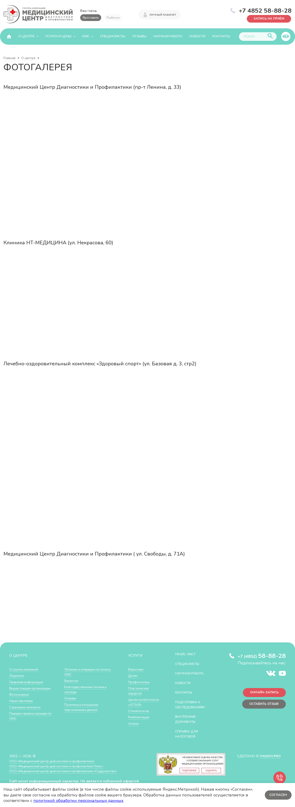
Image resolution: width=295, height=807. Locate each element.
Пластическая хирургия (139, 690)
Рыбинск (113, 17)
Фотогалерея (20, 694)
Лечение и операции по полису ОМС (83, 672)
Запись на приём (267, 18)
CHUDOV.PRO (269, 755)
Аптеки (134, 727)
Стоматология (139, 715)
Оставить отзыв (262, 705)
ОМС (85, 36)
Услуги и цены (58, 36)
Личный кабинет (162, 14)
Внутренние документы (187, 719)
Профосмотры (140, 681)
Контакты (221, 36)
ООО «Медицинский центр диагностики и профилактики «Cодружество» (68, 770)
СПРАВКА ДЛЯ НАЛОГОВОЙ (188, 733)
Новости (197, 36)
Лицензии (17, 675)
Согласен (277, 795)
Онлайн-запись (262, 693)
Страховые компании (26, 706)
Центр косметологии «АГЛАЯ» (139, 704)
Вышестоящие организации (31, 688)
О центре (26, 36)
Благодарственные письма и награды (87, 689)
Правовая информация (28, 681)
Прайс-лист (187, 654)
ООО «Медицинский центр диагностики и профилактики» (56, 760)
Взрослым (136, 669)
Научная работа (167, 36)
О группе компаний (24, 669)
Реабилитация (139, 721)
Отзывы (139, 36)
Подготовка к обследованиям (192, 704)
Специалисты (112, 36)
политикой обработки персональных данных (78, 800)
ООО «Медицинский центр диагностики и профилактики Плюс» (60, 765)
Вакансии (72, 680)
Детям (133, 675)
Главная (9, 58)
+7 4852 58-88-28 (265, 10)
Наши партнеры (22, 700)
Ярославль (91, 17)
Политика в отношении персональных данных (82, 707)
